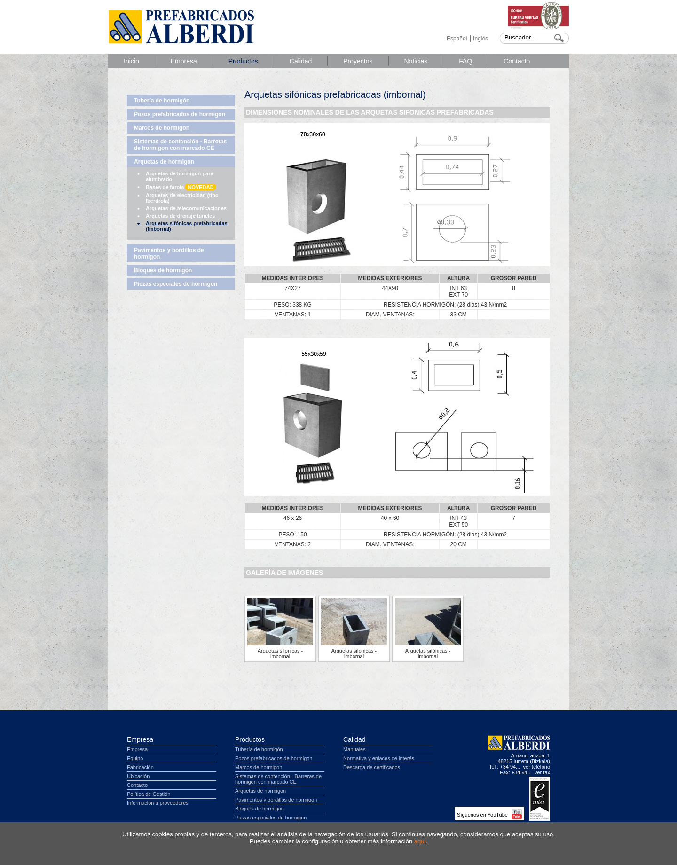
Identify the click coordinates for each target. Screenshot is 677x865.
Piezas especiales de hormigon (175, 284)
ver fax (542, 772)
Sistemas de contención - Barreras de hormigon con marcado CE (180, 144)
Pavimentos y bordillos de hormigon (169, 253)
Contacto (517, 61)
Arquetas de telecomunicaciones (186, 208)
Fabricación (140, 767)
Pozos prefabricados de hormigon (179, 114)
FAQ (465, 61)
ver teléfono (536, 767)
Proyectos (357, 61)
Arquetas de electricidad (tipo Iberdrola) (182, 198)
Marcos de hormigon (161, 128)
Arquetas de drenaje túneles (180, 216)
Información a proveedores (158, 803)
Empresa (184, 61)
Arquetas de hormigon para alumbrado (179, 176)
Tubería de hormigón (161, 100)
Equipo (135, 758)
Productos (243, 61)
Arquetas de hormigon (164, 161)
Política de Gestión (148, 794)
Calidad (301, 61)
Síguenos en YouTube (489, 815)
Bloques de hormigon (163, 270)
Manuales (354, 749)
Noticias (416, 61)
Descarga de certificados (371, 767)
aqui (420, 841)
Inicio (131, 61)
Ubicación (138, 776)
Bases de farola (181, 187)
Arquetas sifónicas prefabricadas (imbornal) (187, 226)
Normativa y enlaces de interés (378, 758)
